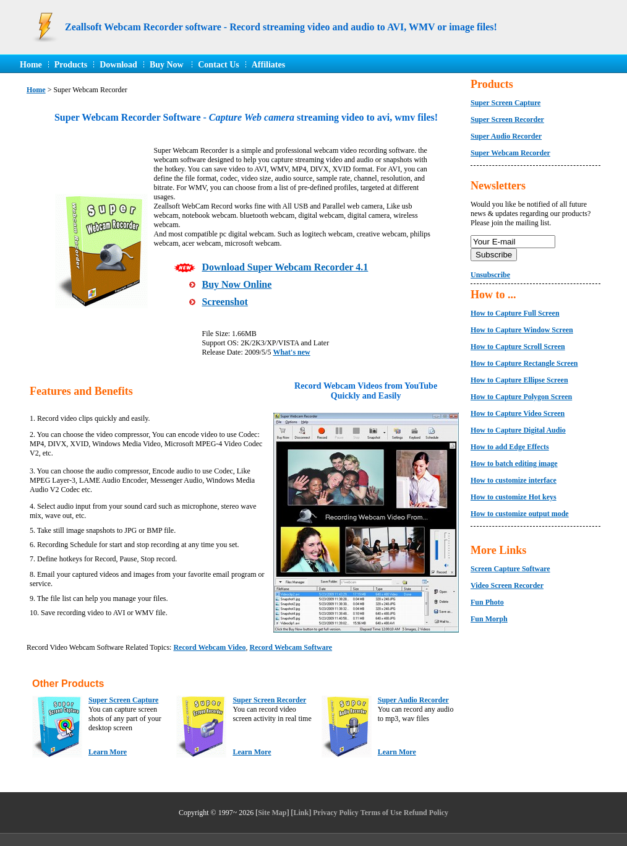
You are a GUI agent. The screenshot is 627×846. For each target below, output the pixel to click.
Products (70, 64)
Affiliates (268, 64)
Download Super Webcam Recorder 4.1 (285, 267)
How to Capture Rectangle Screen (524, 363)
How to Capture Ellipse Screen (519, 380)
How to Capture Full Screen (515, 313)
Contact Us (218, 64)
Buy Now (168, 64)
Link (301, 812)
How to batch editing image (514, 463)
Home (31, 64)
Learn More (107, 752)
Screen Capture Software (510, 568)
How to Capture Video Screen (518, 413)
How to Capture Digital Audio (518, 430)
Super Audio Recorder (413, 700)
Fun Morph (489, 619)
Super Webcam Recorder (510, 153)
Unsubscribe (490, 274)
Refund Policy (426, 812)
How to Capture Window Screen (522, 330)
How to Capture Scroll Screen (518, 346)
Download (118, 64)
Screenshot (224, 301)
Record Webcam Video (209, 647)
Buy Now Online (236, 284)
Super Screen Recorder (269, 700)
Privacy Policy (336, 812)
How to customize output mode (520, 513)
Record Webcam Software (291, 647)
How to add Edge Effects (510, 446)
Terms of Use (381, 812)
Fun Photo (487, 602)
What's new (291, 352)
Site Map (272, 812)
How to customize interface (514, 480)
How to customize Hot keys (514, 497)
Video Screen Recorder (507, 585)
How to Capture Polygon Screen (521, 396)
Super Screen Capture (123, 700)
